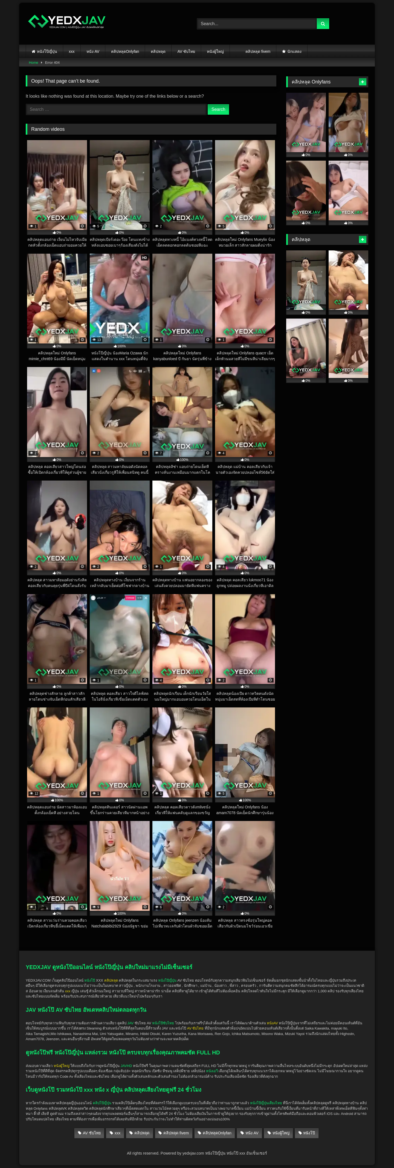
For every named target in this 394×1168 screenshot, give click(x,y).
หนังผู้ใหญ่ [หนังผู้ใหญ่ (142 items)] (281, 1133)
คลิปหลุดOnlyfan (125, 51)
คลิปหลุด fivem (257, 51)
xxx (72, 51)
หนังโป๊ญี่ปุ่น (47, 51)
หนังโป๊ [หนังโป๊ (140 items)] (309, 1133)
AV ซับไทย (186, 51)
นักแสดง (294, 51)
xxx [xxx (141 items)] (118, 1133)
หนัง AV (93, 51)
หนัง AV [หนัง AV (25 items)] (252, 1133)
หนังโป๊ (89, 980)
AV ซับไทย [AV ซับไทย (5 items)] (92, 1133)
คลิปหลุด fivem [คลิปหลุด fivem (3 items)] (176, 1133)
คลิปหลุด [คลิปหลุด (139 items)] (141, 1133)
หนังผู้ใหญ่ (215, 51)
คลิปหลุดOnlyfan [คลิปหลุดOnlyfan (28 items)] (217, 1133)
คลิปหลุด (158, 51)
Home (33, 62)
